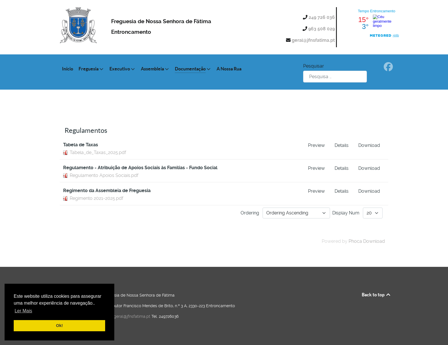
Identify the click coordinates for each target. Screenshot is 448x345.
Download (369, 145)
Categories (83, 117)
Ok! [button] (59, 325)
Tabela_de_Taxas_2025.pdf (98, 152)
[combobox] (335, 76)
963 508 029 (322, 28)
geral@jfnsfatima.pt (314, 40)
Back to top (376, 294)
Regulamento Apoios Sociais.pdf (104, 175)
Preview (316, 145)
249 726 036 (322, 17)
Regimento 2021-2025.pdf (96, 198)
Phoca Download (367, 241)
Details (342, 145)
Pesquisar (313, 66)
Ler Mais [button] (23, 310)
